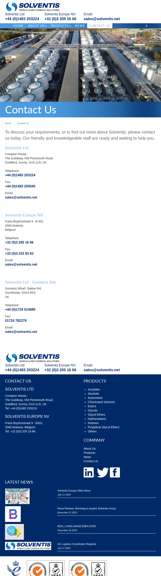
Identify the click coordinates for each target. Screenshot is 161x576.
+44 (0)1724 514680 (20, 309)
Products (89, 452)
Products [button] (61, 25)
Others (92, 431)
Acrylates (94, 389)
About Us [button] (37, 25)
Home (18, 25)
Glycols (92, 410)
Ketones (93, 423)
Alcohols (93, 393)
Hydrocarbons (97, 418)
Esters (92, 406)
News (80, 25)
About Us (90, 448)
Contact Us (99, 25)
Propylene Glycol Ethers (103, 427)
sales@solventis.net (102, 19)
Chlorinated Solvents (101, 402)
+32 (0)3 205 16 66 (60, 19)
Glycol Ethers (96, 414)
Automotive (95, 398)
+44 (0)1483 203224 (22, 19)
